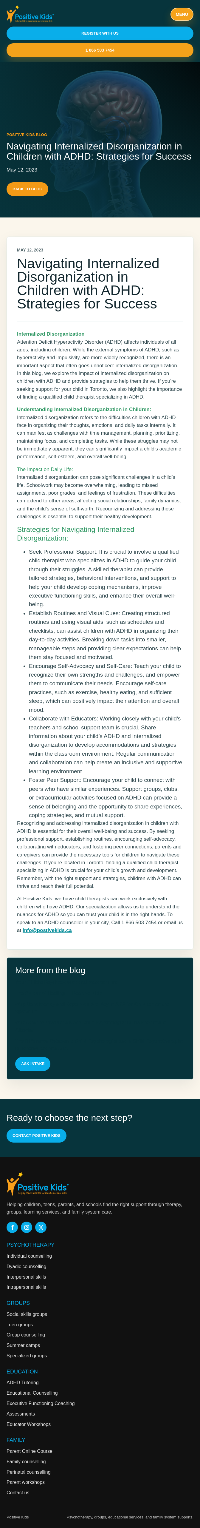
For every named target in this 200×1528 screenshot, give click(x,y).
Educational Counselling (32, 1393)
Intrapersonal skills (26, 1287)
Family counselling (26, 1461)
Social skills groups (27, 1314)
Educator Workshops (29, 1424)
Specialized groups (27, 1355)
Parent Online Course (29, 1451)
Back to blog (27, 189)
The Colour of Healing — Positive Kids (58, 993)
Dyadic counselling (26, 1266)
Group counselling (26, 1334)
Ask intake (32, 1063)
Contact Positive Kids (37, 1135)
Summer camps (23, 1345)
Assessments (21, 1413)
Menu (182, 14)
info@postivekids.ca (47, 930)
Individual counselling (29, 1256)
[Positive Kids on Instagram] (26, 1227)
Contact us (18, 1492)
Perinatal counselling (29, 1472)
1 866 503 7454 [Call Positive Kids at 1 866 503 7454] (100, 50)
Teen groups (20, 1324)
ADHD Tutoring (23, 1382)
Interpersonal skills (26, 1276)
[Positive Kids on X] (40, 1227)
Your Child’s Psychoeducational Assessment (66, 982)
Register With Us (100, 33)
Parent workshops (26, 1482)
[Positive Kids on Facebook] (12, 1227)
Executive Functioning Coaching (41, 1403)
